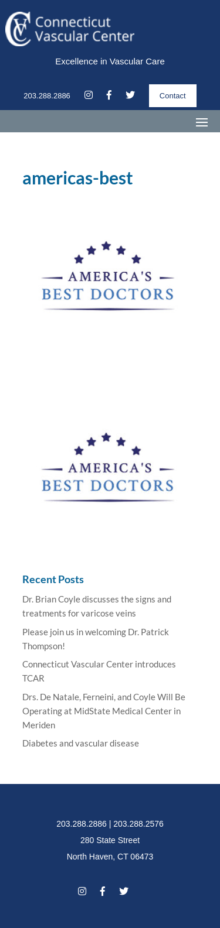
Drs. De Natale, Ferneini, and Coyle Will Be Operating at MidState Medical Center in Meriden (103, 710)
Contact (173, 95)
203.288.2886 (46, 95)
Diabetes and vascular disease (80, 743)
